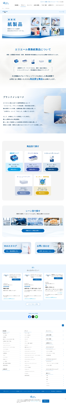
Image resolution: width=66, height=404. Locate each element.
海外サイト (48, 374)
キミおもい (26, 374)
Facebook (29, 316)
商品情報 (4, 331)
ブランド (26, 331)
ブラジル (47, 386)
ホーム (3, 8)
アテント (26, 342)
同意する (46, 401)
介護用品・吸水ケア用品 (7, 342)
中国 (47, 376)
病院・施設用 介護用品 (7, 364)
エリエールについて (60, 5)
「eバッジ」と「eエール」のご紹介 (52, 364)
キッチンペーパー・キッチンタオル (9, 348)
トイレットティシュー (6, 346)
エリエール (6, 3)
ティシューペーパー (6, 344)
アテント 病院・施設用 (28, 344)
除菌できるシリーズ (28, 348)
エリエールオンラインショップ (52, 370)
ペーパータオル (5, 350)
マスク (4, 356)
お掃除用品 (5, 354)
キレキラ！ (26, 346)
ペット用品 (5, 362)
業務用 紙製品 (5, 366)
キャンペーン (29, 5)
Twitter (33, 316)
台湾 (47, 378)
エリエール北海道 (28, 368)
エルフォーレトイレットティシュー (31, 364)
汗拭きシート (5, 360)
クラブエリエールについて (51, 360)
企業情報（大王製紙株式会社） (57, 392)
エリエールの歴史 (49, 352)
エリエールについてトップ (50, 350)
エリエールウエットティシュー (30, 360)
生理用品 (4, 338)
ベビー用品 (5, 336)
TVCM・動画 (44, 5)
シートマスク (5, 358)
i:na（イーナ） (27, 362)
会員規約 (43, 392)
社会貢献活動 (48, 356)
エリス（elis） (27, 338)
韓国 (47, 380)
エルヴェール (27, 366)
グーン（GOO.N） (28, 336)
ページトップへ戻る (62, 326)
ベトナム (47, 384)
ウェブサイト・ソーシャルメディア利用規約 (12, 392)
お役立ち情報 (48, 335)
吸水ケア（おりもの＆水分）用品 (8, 340)
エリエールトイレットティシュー (30, 354)
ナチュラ (26, 340)
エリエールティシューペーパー (30, 352)
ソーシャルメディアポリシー (26, 392)
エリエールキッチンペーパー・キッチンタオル (32, 356)
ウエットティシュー (6, 352)
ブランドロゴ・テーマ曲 (50, 354)
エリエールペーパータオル (29, 358)
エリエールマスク (28, 350)
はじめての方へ (49, 362)
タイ (47, 382)
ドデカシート (27, 370)
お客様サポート (51, 5)
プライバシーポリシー (36, 392)
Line (37, 316)
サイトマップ (47, 392)
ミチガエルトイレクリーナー (29, 372)
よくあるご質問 (49, 366)
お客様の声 (5, 370)
